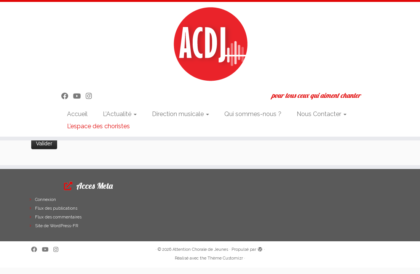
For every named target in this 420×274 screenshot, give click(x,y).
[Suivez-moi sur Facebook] (67, 96)
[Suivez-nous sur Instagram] (91, 96)
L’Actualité (120, 114)
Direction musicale (180, 114)
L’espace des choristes (98, 126)
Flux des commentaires (58, 217)
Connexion (45, 199)
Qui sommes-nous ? (252, 114)
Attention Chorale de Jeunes (200, 249)
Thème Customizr (225, 258)
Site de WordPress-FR (56, 225)
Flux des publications (56, 208)
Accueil (77, 114)
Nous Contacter (322, 114)
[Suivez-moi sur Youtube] (79, 96)
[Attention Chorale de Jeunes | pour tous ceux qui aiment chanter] (210, 44)
